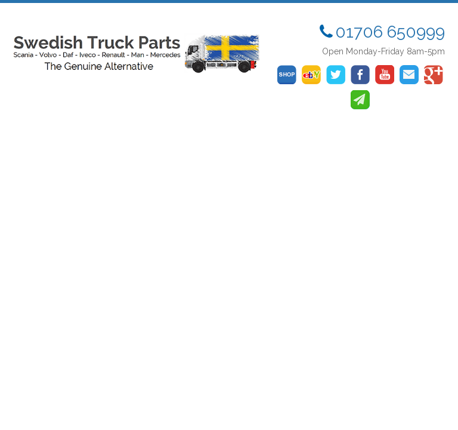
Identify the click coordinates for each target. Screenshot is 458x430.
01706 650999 (390, 32)
